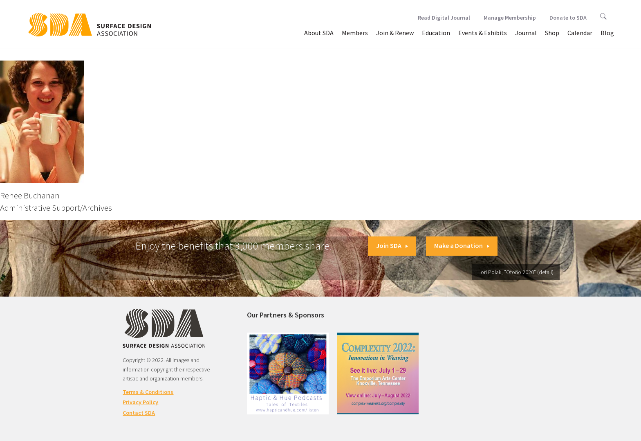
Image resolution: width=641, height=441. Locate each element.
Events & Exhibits (482, 33)
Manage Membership (510, 17)
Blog (607, 33)
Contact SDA (139, 412)
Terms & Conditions (148, 392)
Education (436, 33)
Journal (526, 33)
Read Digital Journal (444, 17)
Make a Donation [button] (461, 245)
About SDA (319, 33)
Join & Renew (395, 33)
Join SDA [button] (392, 245)
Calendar (579, 33)
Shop (552, 33)
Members (355, 33)
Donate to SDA (568, 17)
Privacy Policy (140, 402)
